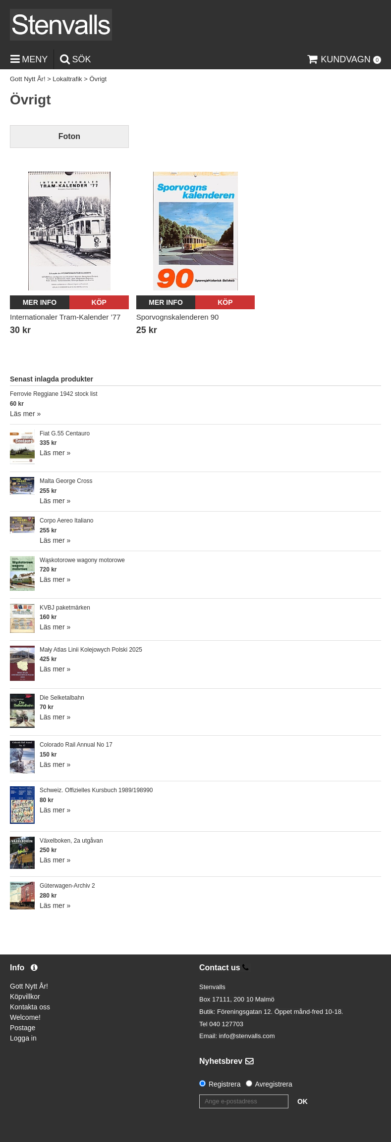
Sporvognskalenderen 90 (177, 317)
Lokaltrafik (67, 79)
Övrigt (98, 79)
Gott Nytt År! (28, 79)
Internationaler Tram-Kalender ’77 (65, 317)
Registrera (225, 1084)
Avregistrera (273, 1084)
